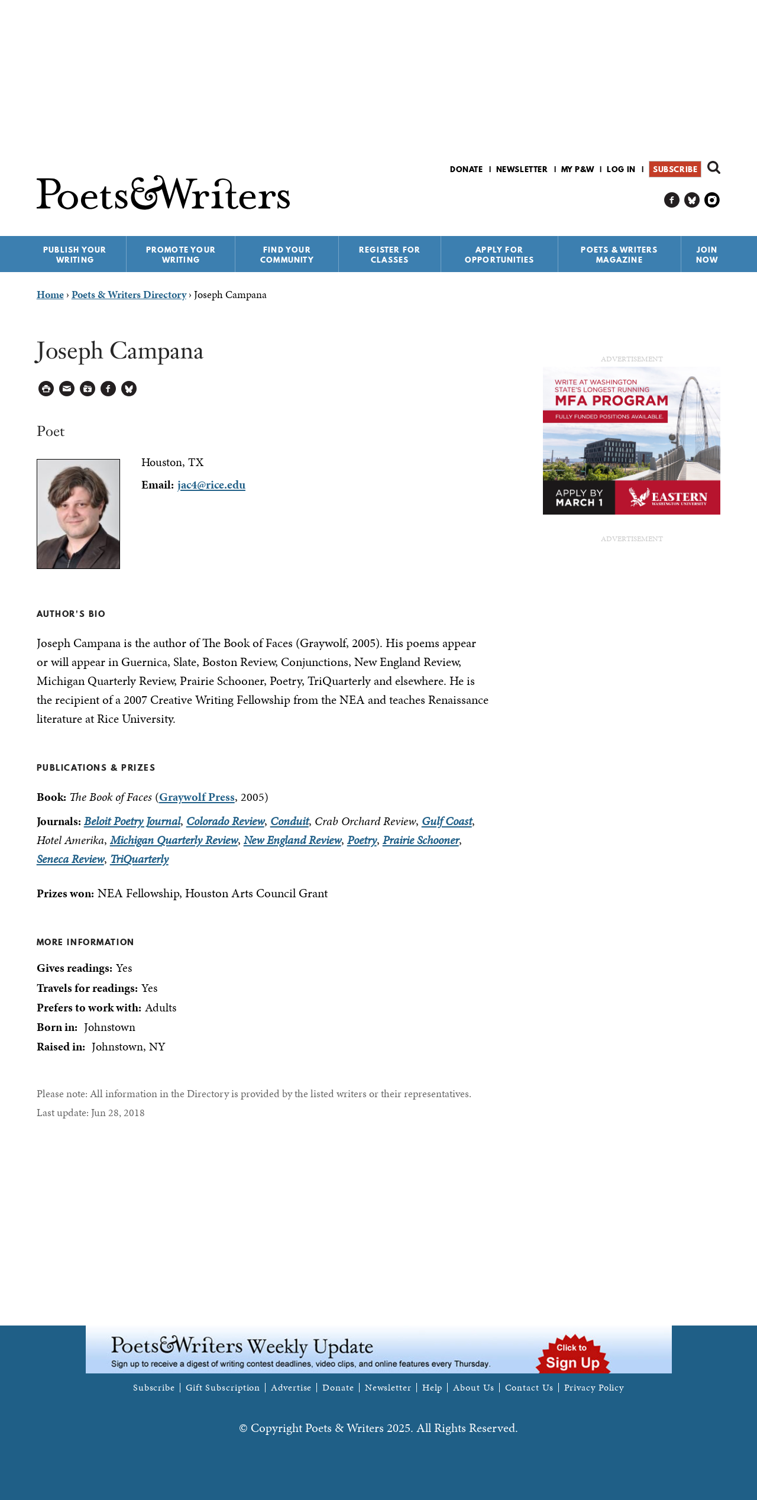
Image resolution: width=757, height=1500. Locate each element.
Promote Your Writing (181, 254)
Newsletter (522, 169)
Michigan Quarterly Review (174, 840)
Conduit (289, 821)
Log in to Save (88, 389)
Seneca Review (70, 859)
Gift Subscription (223, 1387)
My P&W (577, 169)
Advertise (291, 1387)
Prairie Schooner (421, 840)
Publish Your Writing (74, 254)
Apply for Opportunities (500, 254)
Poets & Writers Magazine (619, 254)
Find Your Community (287, 254)
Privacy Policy (594, 1387)
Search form (713, 167)
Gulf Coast (447, 821)
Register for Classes (389, 254)
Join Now (707, 254)
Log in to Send (67, 389)
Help (432, 1387)
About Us (473, 1387)
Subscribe (675, 169)
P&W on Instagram (712, 200)
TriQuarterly (139, 859)
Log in (621, 169)
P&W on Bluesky (692, 200)
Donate (466, 169)
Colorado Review (225, 821)
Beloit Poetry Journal (132, 821)
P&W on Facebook (672, 200)
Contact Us (529, 1387)
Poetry (362, 840)
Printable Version (46, 389)
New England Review (292, 840)
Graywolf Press (197, 796)
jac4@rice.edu (211, 484)
